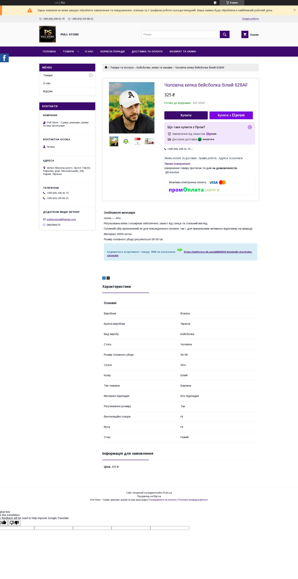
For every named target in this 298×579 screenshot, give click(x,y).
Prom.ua (167, 492)
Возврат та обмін (183, 51)
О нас (89, 51)
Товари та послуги (122, 67)
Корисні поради (112, 51)
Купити (186, 115)
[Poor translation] (14, 523)
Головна (49, 51)
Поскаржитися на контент (162, 499)
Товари (68, 51)
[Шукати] (225, 34)
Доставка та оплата (147, 51)
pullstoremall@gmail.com (61, 219)
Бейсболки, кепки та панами (154, 67)
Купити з (231, 115)
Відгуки (48, 91)
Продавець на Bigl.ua (149, 496)
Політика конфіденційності (193, 499)
